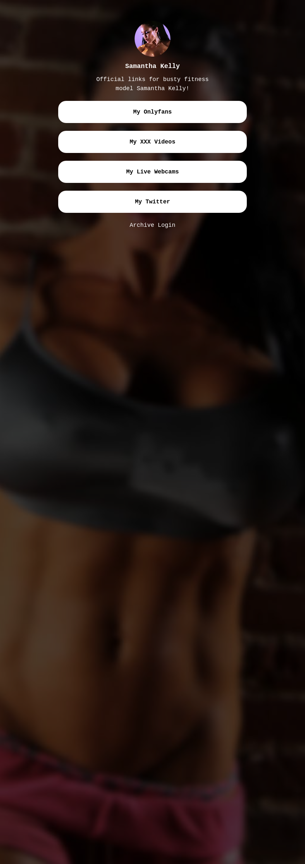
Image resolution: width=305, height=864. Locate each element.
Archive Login (152, 225)
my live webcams (152, 172)
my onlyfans (152, 112)
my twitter (152, 202)
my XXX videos (152, 142)
